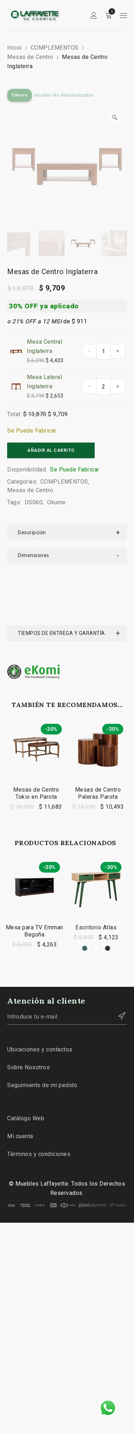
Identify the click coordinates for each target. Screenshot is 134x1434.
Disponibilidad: (27, 469)
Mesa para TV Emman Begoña (34, 876)
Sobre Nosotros (28, 1012)
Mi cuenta (20, 1081)
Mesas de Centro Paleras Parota (98, 738)
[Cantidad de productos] (103, 351)
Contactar (118, 961)
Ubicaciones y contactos (40, 994)
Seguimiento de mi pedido (42, 1030)
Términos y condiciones (38, 1099)
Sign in (93, 15)
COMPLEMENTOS (55, 47)
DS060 (34, 502)
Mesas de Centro (30, 57)
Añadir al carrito (51, 450)
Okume (56, 502)
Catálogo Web (25, 1063)
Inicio (14, 47)
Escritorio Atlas (95, 872)
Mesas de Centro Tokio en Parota (36, 738)
